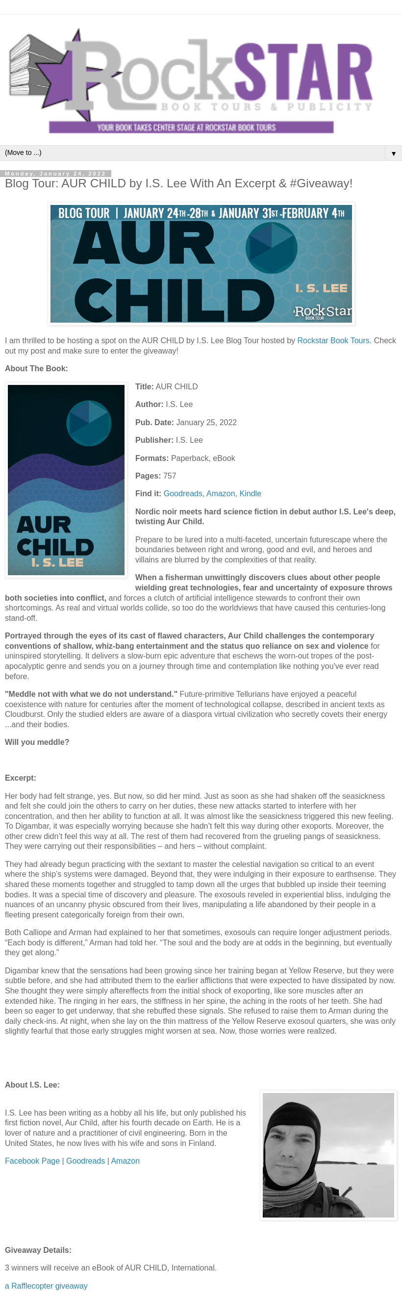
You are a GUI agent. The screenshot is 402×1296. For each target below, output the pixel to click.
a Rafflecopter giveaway (46, 1286)
